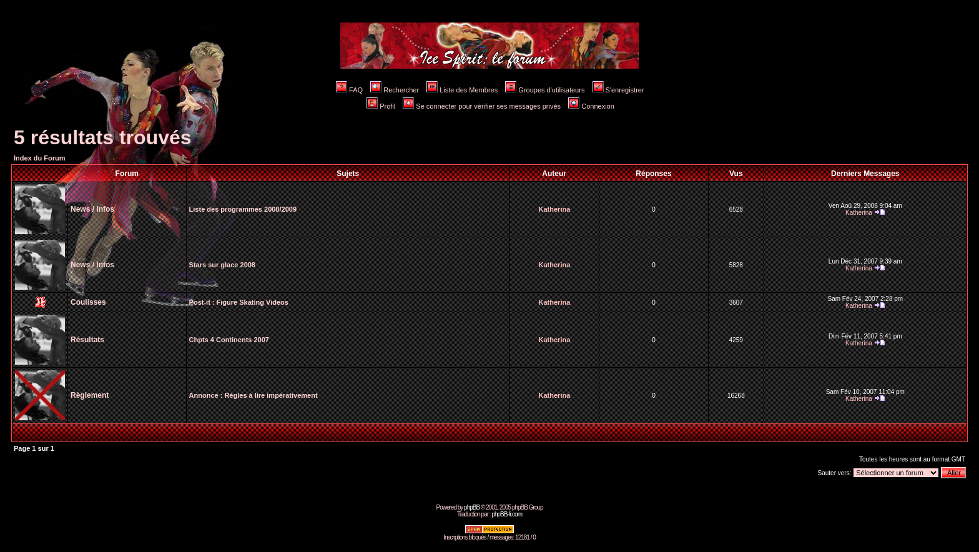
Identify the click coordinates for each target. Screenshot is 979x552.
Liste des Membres (462, 90)
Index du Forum (40, 158)
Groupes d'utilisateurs (544, 90)
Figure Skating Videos (252, 302)
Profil (381, 106)
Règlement (90, 395)
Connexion (591, 106)
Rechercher (394, 90)
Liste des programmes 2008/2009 (243, 209)
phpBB (472, 507)
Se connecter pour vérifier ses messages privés (482, 106)
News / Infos (92, 209)
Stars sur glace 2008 (222, 265)
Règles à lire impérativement (270, 395)
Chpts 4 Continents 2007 (229, 339)
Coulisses (88, 302)
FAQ (349, 90)
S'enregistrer (618, 90)
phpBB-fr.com (506, 514)
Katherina (555, 209)
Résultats (87, 339)
